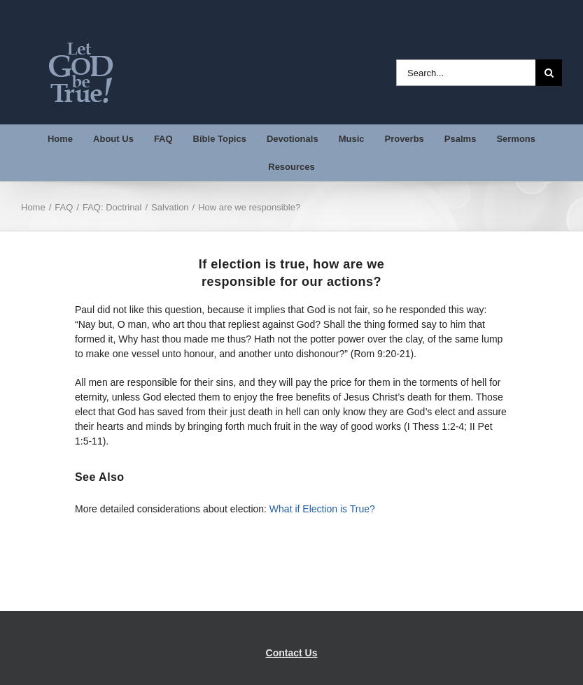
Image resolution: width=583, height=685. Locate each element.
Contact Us (292, 652)
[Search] (548, 72)
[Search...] (465, 72)
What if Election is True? (322, 508)
